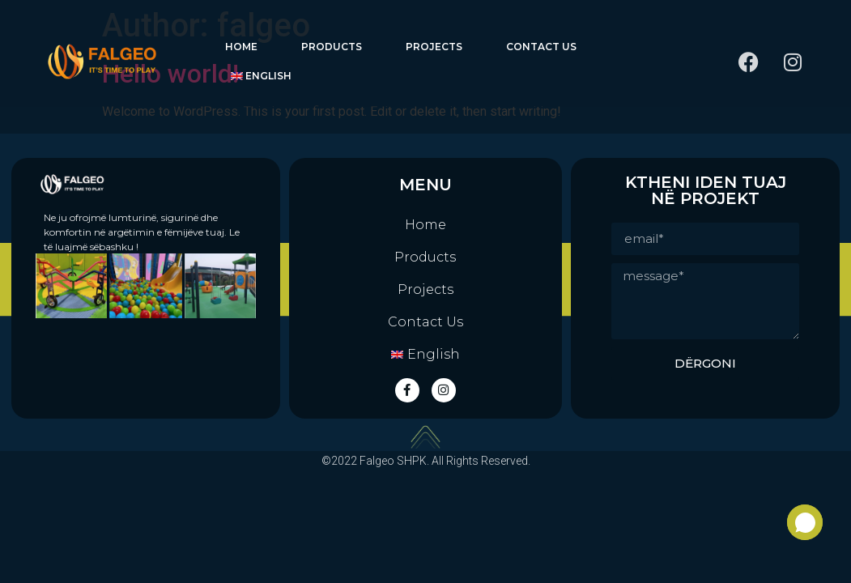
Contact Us (541, 46)
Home (241, 46)
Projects (434, 46)
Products (331, 46)
